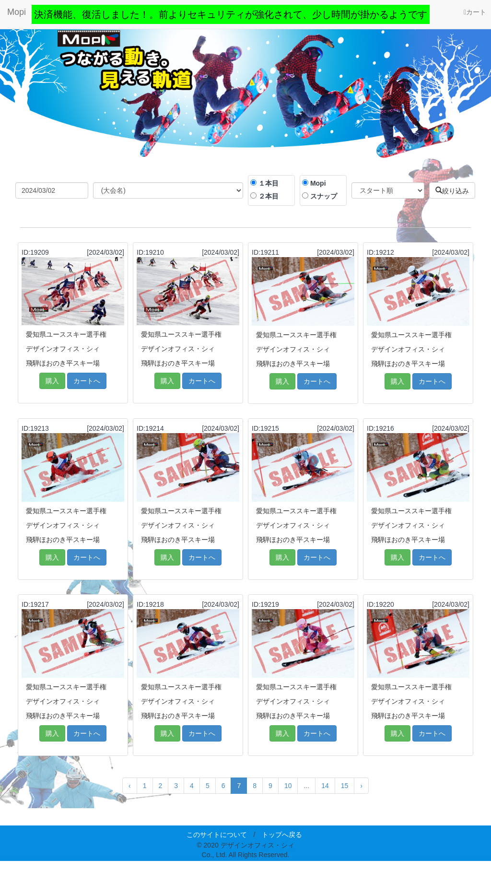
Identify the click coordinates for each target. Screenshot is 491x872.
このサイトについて (217, 834)
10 (288, 786)
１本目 (268, 183)
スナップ (323, 196)
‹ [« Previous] (130, 786)
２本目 (268, 196)
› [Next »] (361, 786)
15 (345, 786)
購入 (52, 381)
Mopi (16, 12)
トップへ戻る (282, 834)
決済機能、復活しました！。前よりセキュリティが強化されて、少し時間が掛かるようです (230, 14)
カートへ (86, 381)
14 (325, 786)
